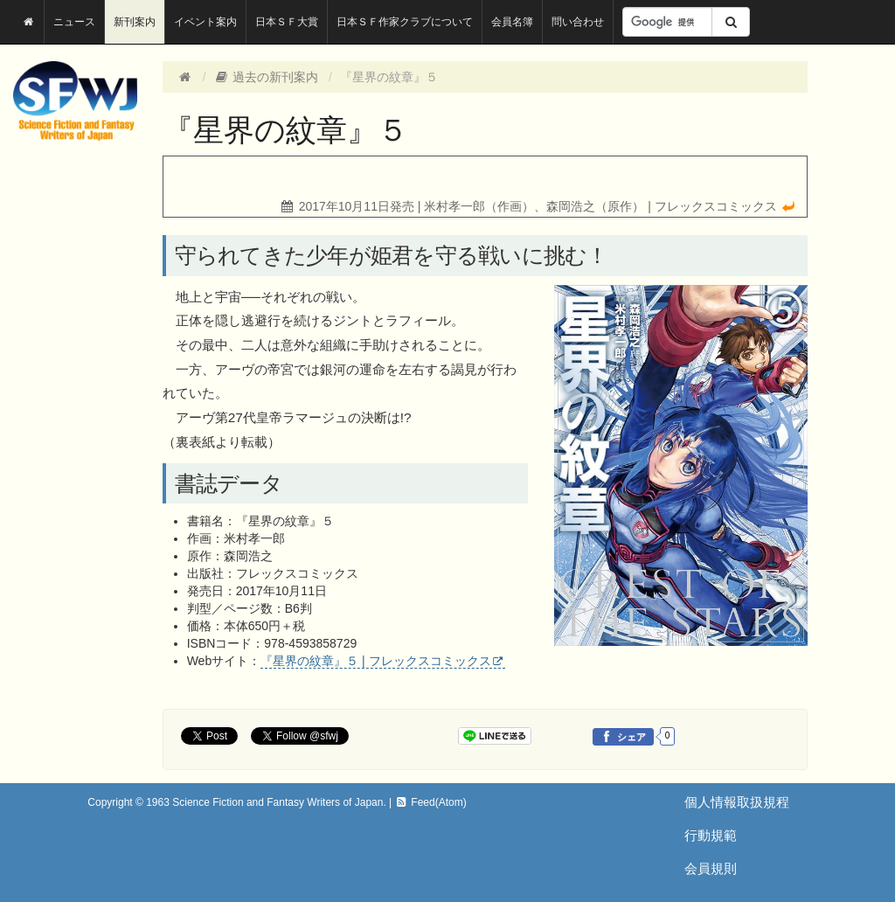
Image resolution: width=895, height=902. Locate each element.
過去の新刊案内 (266, 77)
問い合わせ (578, 22)
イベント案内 (205, 22)
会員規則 (710, 868)
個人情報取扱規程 (736, 801)
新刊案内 (135, 22)
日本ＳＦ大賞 (286, 22)
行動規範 (710, 835)
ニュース (74, 22)
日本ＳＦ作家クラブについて (404, 22)
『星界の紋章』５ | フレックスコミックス (375, 661)
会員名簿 (512, 22)
